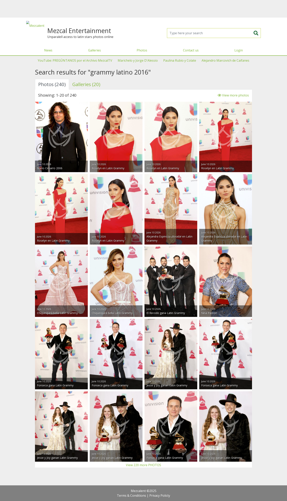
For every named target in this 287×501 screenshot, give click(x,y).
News (48, 50)
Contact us (191, 50)
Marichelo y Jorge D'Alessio (138, 60)
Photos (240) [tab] (52, 84)
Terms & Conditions (131, 495)
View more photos (233, 95)
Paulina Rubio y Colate (179, 60)
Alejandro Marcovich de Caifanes (225, 60)
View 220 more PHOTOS (143, 465)
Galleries (94, 50)
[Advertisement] (143, 9)
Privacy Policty (159, 495)
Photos (142, 50)
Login (238, 50)
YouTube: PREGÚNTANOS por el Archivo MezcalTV (75, 60)
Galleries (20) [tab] (86, 84)
